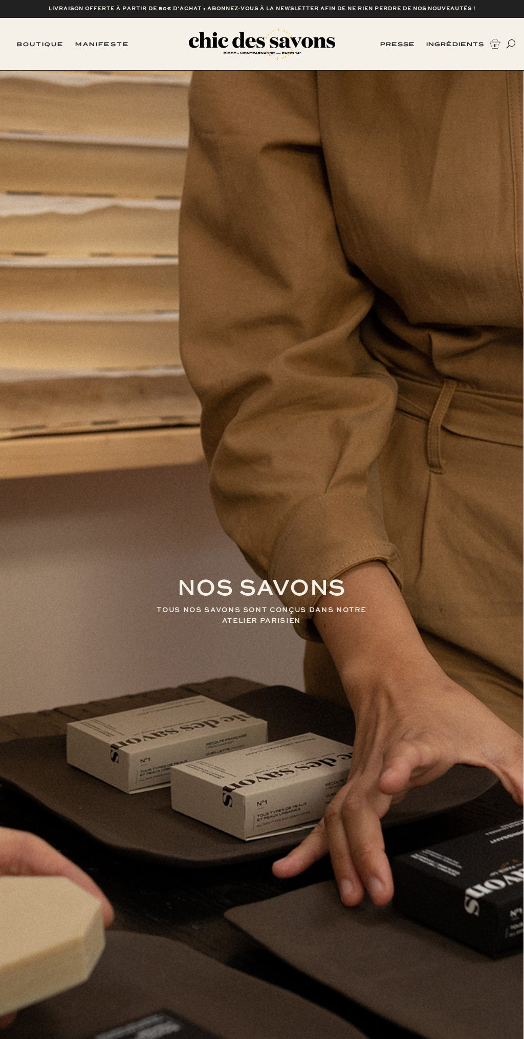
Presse (397, 44)
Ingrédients (455, 44)
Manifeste (102, 44)
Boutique (40, 44)
